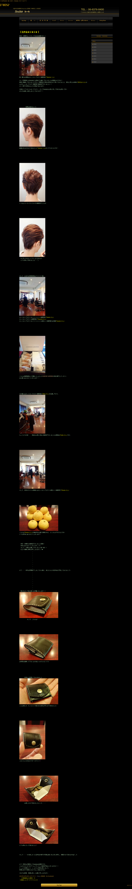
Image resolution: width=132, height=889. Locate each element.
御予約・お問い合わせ (82, 20)
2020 (95, 62)
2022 (95, 56)
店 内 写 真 (43, 20)
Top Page (23, 20)
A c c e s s (70, 20)
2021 (95, 59)
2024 (95, 50)
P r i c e (62, 20)
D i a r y (93, 20)
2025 (95, 47)
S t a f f (54, 20)
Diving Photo (102, 20)
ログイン (129, 885)
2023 (95, 53)
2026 (95, 44)
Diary (38, 876)
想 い (32, 20)
